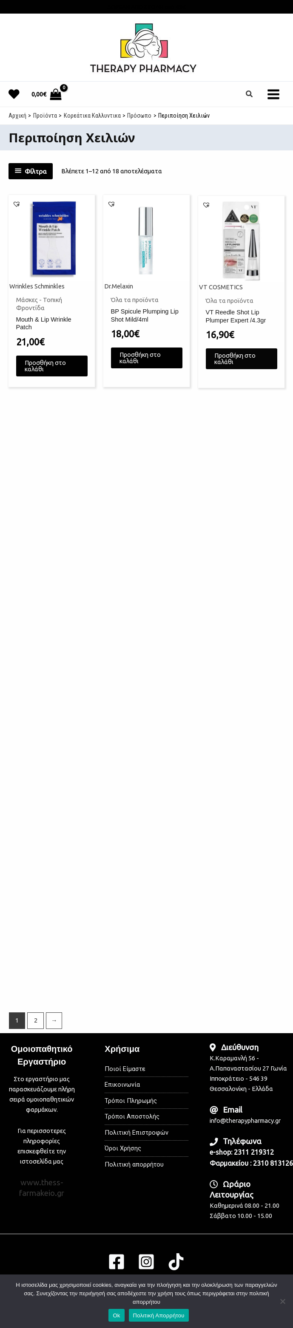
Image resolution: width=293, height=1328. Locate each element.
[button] (249, 94)
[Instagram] (146, 1261)
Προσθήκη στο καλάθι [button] (45, 371)
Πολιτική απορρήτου (134, 1164)
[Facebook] (116, 1261)
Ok (116, 1315)
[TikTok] (176, 1261)
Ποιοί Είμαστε (125, 1069)
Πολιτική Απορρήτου (159, 1315)
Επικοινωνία (122, 1084)
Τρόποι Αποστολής (132, 1116)
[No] (282, 1301)
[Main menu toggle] (273, 94)
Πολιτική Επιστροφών (136, 1132)
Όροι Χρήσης (123, 1148)
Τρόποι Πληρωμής (131, 1101)
